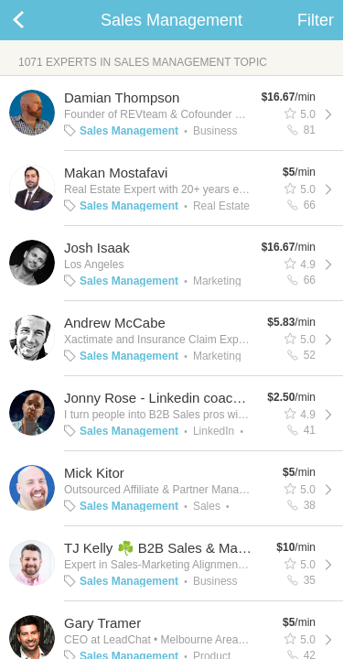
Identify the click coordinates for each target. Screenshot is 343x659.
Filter (315, 20)
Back (36, 20)
